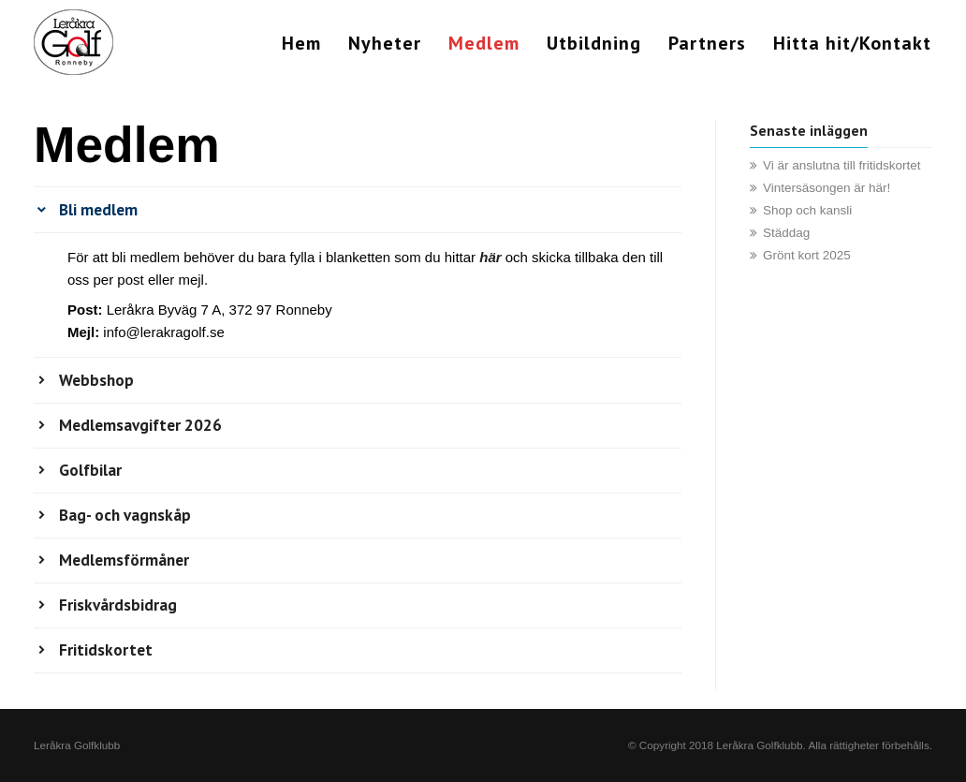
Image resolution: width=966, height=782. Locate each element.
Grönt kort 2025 (807, 255)
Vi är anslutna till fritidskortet (842, 165)
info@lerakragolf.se (163, 332)
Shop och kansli (807, 210)
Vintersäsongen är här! (826, 188)
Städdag (786, 233)
